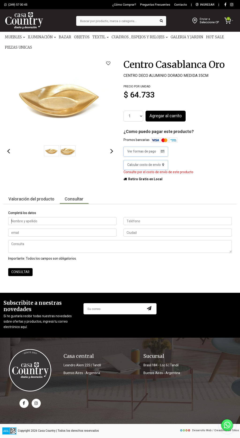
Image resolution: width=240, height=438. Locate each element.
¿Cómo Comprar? (124, 5)
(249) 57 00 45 (15, 5)
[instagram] (231, 4)
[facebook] (24, 403)
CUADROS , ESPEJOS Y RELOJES (140, 37)
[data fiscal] (9, 431)
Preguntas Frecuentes (155, 5)
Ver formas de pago (145, 151)
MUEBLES (15, 37)
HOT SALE (215, 37)
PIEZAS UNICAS (18, 47)
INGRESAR (205, 5)
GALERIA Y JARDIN (187, 37)
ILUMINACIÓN (42, 37)
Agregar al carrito (166, 116)
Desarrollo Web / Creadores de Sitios (209, 430)
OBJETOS (82, 37)
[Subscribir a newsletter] (149, 308)
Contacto (180, 5)
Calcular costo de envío (145, 164)
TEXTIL (100, 37)
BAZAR (65, 37)
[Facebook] (225, 4)
